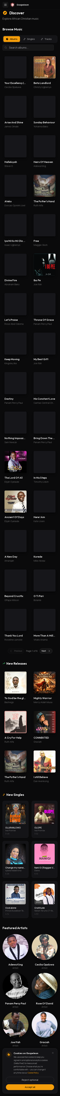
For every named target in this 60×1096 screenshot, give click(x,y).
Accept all (30, 1087)
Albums (11, 39)
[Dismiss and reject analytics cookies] (53, 1053)
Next (46, 651)
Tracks (46, 39)
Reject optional (30, 1079)
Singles (29, 39)
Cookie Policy (33, 1072)
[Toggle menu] (5, 5)
